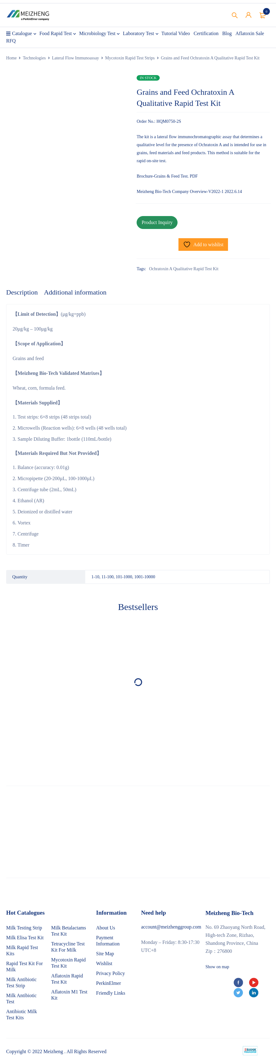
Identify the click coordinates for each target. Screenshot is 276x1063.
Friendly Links (110, 993)
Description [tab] (22, 292)
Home (11, 58)
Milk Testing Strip (24, 927)
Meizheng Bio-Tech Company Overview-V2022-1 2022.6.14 (189, 191)
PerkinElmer (108, 983)
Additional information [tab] (75, 292)
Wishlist (104, 963)
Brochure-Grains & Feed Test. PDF (167, 176)
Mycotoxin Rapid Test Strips (130, 58)
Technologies (34, 58)
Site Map (105, 953)
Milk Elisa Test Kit (25, 937)
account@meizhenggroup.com (171, 926)
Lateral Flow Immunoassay (75, 58)
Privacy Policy (110, 973)
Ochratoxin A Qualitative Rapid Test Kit (183, 269)
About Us (105, 927)
